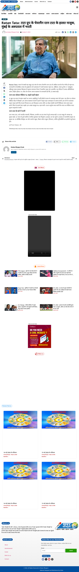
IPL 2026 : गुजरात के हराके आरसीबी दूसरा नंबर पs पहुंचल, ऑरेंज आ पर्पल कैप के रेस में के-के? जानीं (63, 307)
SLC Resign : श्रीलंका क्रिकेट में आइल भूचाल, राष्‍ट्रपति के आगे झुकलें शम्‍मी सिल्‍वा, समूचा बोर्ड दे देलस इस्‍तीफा (27, 307)
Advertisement (29, 1)
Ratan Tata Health (40, 128)
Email (42, 548)
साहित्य (63, 13)
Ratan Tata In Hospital (48, 128)
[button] (63, 32)
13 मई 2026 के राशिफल (48, 503)
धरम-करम (28, 13)
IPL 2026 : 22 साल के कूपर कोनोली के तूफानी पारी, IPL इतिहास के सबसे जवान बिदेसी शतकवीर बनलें (62, 290)
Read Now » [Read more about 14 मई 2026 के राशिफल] (6, 507)
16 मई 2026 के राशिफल (10, 453)
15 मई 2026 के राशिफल (48, 453)
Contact (50, 1)
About (21, 1)
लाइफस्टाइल (42, 13)
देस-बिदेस (3, 13)
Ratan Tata (20, 128)
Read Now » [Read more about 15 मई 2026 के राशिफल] (44, 456)
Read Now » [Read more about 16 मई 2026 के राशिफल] (6, 456)
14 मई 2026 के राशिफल (10, 503)
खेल (16, 13)
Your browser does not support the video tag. (39, 236)
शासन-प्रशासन (55, 13)
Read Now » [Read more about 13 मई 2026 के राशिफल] (44, 507)
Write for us (43, 1)
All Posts (14, 152)
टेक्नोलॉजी (21, 13)
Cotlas (61, 570)
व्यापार (48, 13)
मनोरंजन (35, 13)
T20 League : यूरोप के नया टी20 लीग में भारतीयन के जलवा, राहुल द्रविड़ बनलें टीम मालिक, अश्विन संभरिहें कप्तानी (27, 273)
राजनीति (10, 13)
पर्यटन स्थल (70, 13)
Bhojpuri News (15, 128)
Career (36, 1)
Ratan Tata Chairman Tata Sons (29, 128)
